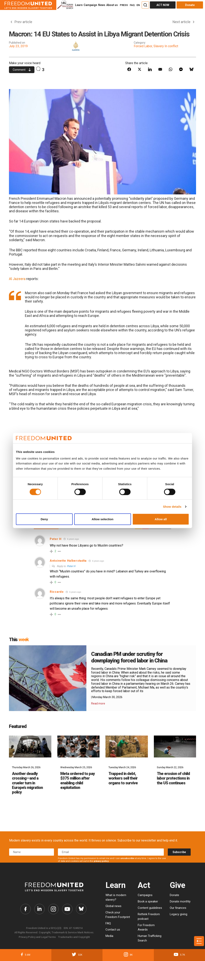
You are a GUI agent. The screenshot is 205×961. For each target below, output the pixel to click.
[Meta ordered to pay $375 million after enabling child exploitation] (78, 746)
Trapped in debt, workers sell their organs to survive (123, 778)
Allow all (161, 519)
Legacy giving (178, 914)
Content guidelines (150, 908)
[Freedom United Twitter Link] (39, 909)
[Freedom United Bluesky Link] (81, 909)
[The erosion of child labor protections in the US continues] (175, 746)
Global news (113, 906)
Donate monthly (180, 901)
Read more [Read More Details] (98, 703)
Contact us (112, 930)
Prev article (21, 22)
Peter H (71, 566)
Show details (172, 506)
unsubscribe (127, 858)
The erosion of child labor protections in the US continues (173, 778)
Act (144, 885)
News (101, 5)
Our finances (178, 908)
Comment (22, 70)
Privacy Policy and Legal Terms (37, 937)
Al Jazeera (17, 279)
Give (177, 885)
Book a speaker (148, 901)
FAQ (132, 5)
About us (112, 5)
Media (109, 936)
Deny (44, 519)
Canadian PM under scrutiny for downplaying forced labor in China (130, 657)
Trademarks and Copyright (74, 937)
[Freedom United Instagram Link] (53, 909)
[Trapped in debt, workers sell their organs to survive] (126, 746)
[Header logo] (28, 5)
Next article (183, 22)
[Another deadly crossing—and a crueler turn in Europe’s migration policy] (30, 746)
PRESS (124, 5)
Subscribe (179, 852)
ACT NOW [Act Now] (162, 5)
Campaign (90, 5)
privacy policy (101, 861)
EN (138, 5)
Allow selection (102, 519)
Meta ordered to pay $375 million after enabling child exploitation (77, 780)
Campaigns (145, 895)
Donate (174, 895)
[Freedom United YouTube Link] (67, 909)
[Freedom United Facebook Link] (25, 909)
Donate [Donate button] (190, 5)
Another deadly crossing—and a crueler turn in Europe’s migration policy (27, 783)
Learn (79, 5)
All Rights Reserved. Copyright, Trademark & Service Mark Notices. (54, 932)
